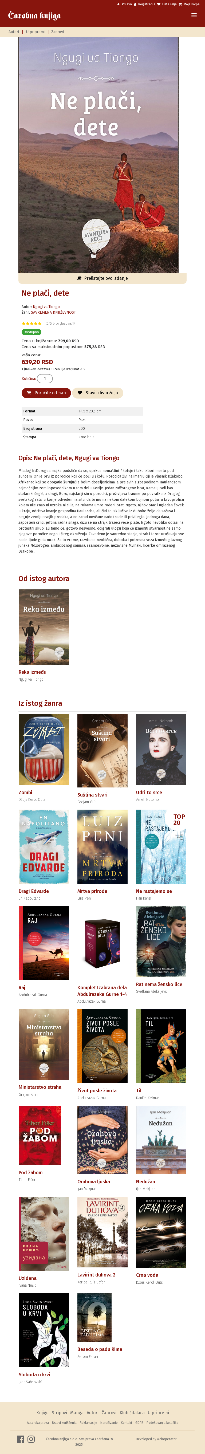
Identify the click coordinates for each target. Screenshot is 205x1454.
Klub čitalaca (132, 1412)
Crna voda (147, 1275)
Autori (14, 32)
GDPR (139, 1423)
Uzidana (28, 1278)
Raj (22, 988)
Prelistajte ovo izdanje (102, 278)
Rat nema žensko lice (159, 984)
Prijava (124, 4)
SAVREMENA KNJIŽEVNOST (53, 312)
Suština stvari (92, 795)
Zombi (25, 792)
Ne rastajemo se (154, 891)
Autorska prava (38, 1423)
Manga (77, 1412)
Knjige (42, 1412)
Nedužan (145, 1182)
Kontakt (126, 1423)
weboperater (167, 1439)
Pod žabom (31, 1173)
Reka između (32, 672)
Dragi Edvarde (34, 891)
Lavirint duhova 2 (96, 1275)
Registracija (144, 4)
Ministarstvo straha (40, 1087)
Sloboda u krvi (34, 1375)
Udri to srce (149, 792)
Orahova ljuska (93, 1182)
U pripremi (35, 32)
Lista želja (167, 4)
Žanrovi (57, 32)
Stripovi (59, 1412)
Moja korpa (189, 4)
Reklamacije (88, 1423)
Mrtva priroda (92, 891)
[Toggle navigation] (194, 16)
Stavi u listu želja (98, 392)
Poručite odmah (46, 392)
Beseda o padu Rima (99, 1349)
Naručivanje (109, 1423)
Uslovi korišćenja (64, 1423)
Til (138, 1091)
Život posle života (97, 1091)
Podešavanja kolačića (162, 1423)
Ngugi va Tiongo (46, 307)
